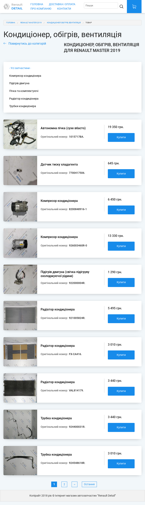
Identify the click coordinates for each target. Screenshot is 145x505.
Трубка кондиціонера (56, 418)
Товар (88, 23)
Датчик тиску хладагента (59, 164)
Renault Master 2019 (31, 23)
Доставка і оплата (62, 4)
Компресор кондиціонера (25, 75)
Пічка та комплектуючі (23, 91)
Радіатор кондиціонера (24, 98)
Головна (36, 4)
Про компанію (40, 8)
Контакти (64, 8)
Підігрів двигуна (19, 83)
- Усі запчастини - (20, 68)
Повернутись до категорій (27, 43)
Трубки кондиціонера (22, 106)
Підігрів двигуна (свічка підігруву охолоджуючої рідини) (65, 274)
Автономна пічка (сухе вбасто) (63, 128)
